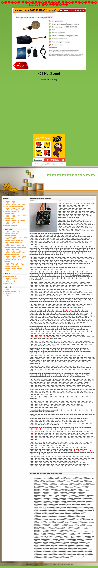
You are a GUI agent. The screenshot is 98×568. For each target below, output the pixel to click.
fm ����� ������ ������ (15, 237)
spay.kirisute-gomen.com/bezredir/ (66, 564)
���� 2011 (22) (9, 280)
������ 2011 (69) (10, 278)
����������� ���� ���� (43, 410)
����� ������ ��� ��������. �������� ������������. (14, 264)
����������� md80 (80, 275)
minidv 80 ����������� (13, 206)
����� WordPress (10, 295)
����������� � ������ (71, 383)
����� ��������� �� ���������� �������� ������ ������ (15, 247)
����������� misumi (45, 373)
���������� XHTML (12, 291)
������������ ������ (15, 256)
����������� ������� (15, 215)
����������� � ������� (54, 420)
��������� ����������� (50, 200)
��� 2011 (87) (8, 283)
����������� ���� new (14, 204)
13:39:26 (46, 507)
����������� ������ (14, 208)
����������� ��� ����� (71, 174)
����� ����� (10, 225)
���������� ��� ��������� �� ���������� (12, 233)
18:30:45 (48, 536)
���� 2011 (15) (9, 281)
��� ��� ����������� (14, 210)
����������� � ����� (14, 220)
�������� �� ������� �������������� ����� (14, 259)
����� (7, 289)
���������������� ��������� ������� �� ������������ (15, 252)
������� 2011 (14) (11, 276)
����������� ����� (40, 198)
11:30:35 (48, 477)
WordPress (7, 293)
